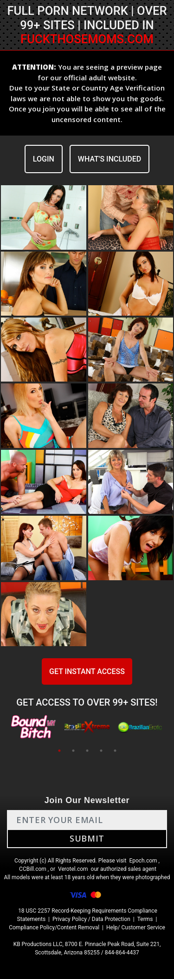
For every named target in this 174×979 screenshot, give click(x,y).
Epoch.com (143, 860)
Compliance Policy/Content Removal (54, 927)
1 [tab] (59, 750)
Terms (145, 919)
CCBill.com (32, 869)
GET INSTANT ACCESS (87, 671)
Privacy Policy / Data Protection (91, 919)
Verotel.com (73, 869)
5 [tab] (115, 750)
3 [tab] (87, 750)
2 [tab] (73, 750)
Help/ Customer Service (135, 927)
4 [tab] (101, 750)
